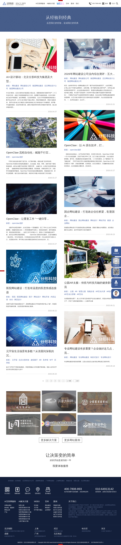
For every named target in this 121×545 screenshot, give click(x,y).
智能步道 (69, 480)
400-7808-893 (73, 489)
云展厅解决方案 (24, 521)
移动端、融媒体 (9, 507)
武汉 (56, 528)
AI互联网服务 (40, 3)
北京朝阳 (8, 528)
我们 (77, 3)
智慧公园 (76, 480)
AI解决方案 (51, 3)
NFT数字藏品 (38, 510)
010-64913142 (104, 489)
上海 (36, 528)
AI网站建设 (7, 505)
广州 (36, 534)
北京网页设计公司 (28, 480)
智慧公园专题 (57, 507)
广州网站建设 (50, 480)
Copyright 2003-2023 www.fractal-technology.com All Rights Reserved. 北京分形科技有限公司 (63, 542)
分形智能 (18, 480)
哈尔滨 (85, 528)
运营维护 (48, 510)
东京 (103, 528)
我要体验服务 (60, 465)
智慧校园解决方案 (24, 516)
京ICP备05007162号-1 (97, 542)
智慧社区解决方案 (24, 510)
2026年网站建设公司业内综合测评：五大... (89, 73)
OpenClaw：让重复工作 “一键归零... (27, 218)
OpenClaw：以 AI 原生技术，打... (84, 145)
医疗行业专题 (57, 510)
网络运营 (7, 510)
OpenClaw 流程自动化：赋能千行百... (28, 152)
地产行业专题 (57, 514)
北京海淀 (58, 534)
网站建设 (48, 505)
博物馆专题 (56, 505)
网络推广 (48, 507)
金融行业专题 (57, 512)
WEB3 (36, 501)
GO (77, 381)
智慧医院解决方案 (24, 514)
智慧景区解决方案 (24, 507)
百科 (67, 3)
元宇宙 (36, 507)
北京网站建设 (85, 480)
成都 (6, 534)
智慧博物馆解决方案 (25, 512)
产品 (5, 512)
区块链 (36, 505)
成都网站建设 (40, 480)
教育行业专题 (57, 516)
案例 (72, 3)
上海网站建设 (60, 480)
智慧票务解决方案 (24, 519)
